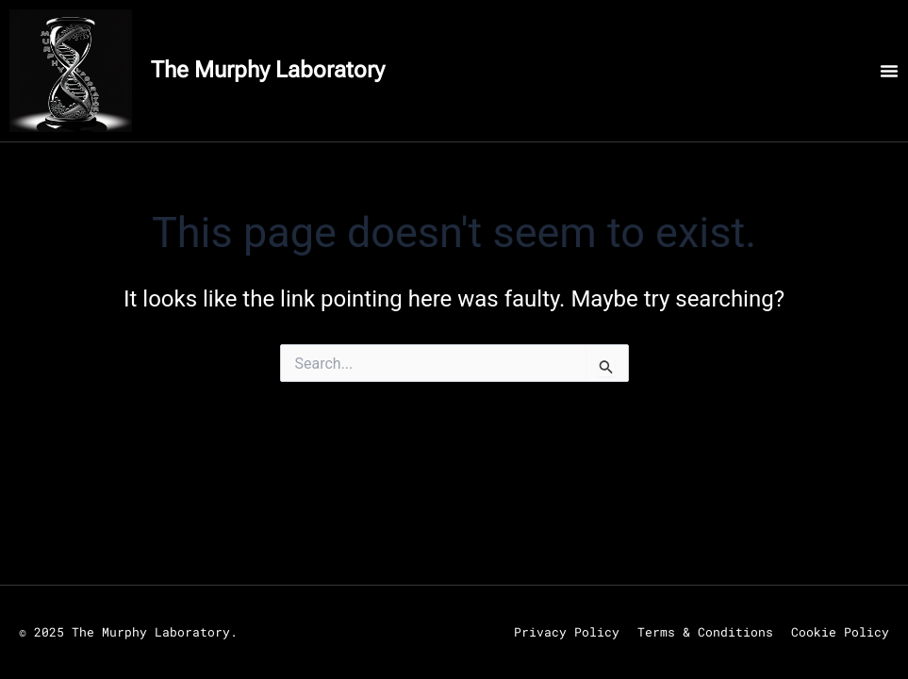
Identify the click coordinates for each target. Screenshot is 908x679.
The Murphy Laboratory (268, 70)
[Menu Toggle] (889, 70)
